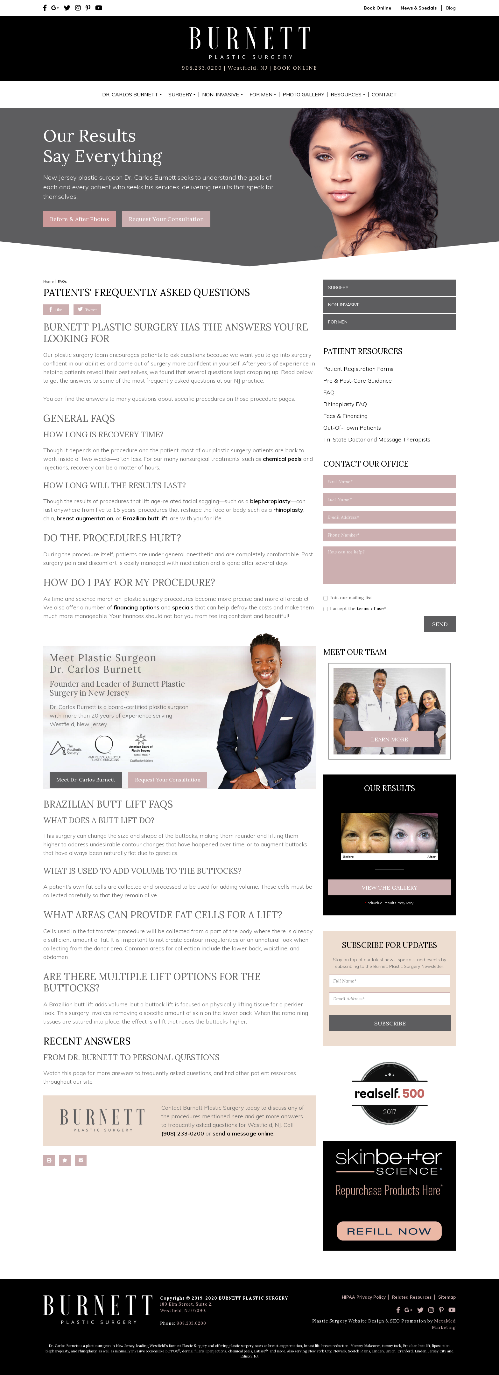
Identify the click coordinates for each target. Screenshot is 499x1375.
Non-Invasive (344, 305)
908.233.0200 (202, 68)
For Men (338, 322)
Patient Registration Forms (358, 368)
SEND (440, 624)
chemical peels (282, 458)
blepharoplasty (270, 501)
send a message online (243, 1133)
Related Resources (412, 1297)
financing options (136, 607)
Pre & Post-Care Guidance (357, 380)
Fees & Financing (345, 416)
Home (48, 281)
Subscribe (390, 1023)
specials (182, 607)
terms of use (370, 608)
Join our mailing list (351, 598)
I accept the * (358, 608)
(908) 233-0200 (182, 1133)
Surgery (338, 287)
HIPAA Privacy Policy (364, 1297)
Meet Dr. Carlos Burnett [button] (85, 779)
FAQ (328, 392)
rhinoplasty (288, 509)
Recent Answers (86, 1041)
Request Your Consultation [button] (166, 219)
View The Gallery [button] (390, 887)
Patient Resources (363, 351)
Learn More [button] (389, 739)
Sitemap (447, 1297)
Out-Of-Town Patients (352, 427)
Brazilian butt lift (145, 518)
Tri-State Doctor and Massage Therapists (376, 439)
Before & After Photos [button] (79, 219)
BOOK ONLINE (294, 68)
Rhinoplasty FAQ (345, 404)
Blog (451, 8)
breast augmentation (85, 518)
